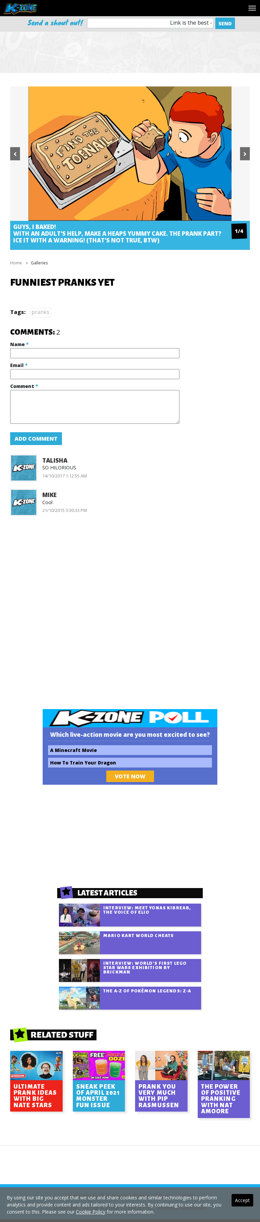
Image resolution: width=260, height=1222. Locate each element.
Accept (242, 1200)
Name (19, 344)
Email (18, 365)
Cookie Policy (90, 1211)
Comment (24, 386)
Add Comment (36, 438)
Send (225, 23)
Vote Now (130, 776)
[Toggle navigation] (252, 8)
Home (16, 263)
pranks (40, 312)
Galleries (39, 263)
